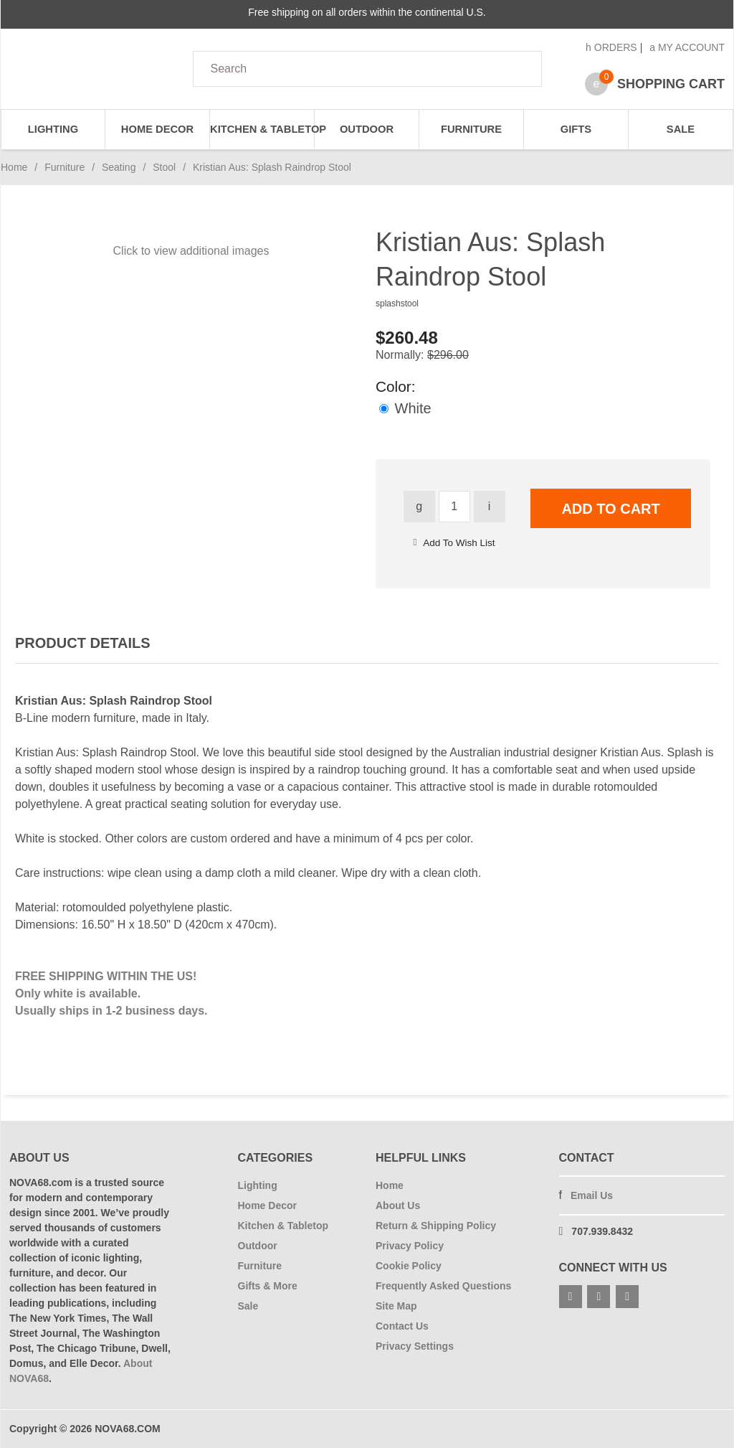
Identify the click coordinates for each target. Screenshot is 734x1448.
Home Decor (157, 129)
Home (14, 167)
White (405, 408)
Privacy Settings (415, 1346)
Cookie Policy (409, 1265)
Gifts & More (267, 1286)
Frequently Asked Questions (443, 1286)
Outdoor (367, 129)
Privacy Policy (410, 1245)
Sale (681, 129)
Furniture (471, 129)
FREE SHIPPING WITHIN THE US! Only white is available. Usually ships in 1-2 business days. (111, 993)
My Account (687, 47)
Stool (164, 167)
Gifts (576, 129)
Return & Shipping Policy (436, 1225)
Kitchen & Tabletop (262, 129)
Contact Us (402, 1326)
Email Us (592, 1195)
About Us (398, 1205)
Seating (118, 167)
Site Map (396, 1306)
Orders (611, 47)
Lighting (53, 129)
